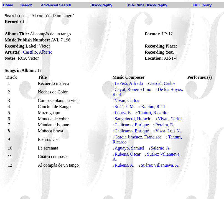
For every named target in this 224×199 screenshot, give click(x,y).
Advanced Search (56, 5)
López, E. (123, 112)
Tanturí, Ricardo (152, 112)
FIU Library (202, 5)
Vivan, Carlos (126, 100)
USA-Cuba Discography (147, 5)
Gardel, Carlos (162, 83)
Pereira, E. (165, 124)
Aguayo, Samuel (129, 148)
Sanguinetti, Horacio (132, 118)
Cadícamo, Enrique (131, 124)
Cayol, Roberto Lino (132, 89)
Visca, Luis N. (168, 131)
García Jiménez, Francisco (137, 137)
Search (26, 5)
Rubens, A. (124, 165)
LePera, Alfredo (128, 83)
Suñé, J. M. (124, 106)
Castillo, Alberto (37, 52)
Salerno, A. (161, 148)
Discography (101, 5)
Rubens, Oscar (127, 154)
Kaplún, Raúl (153, 106)
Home (8, 5)
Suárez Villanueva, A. (160, 165)
